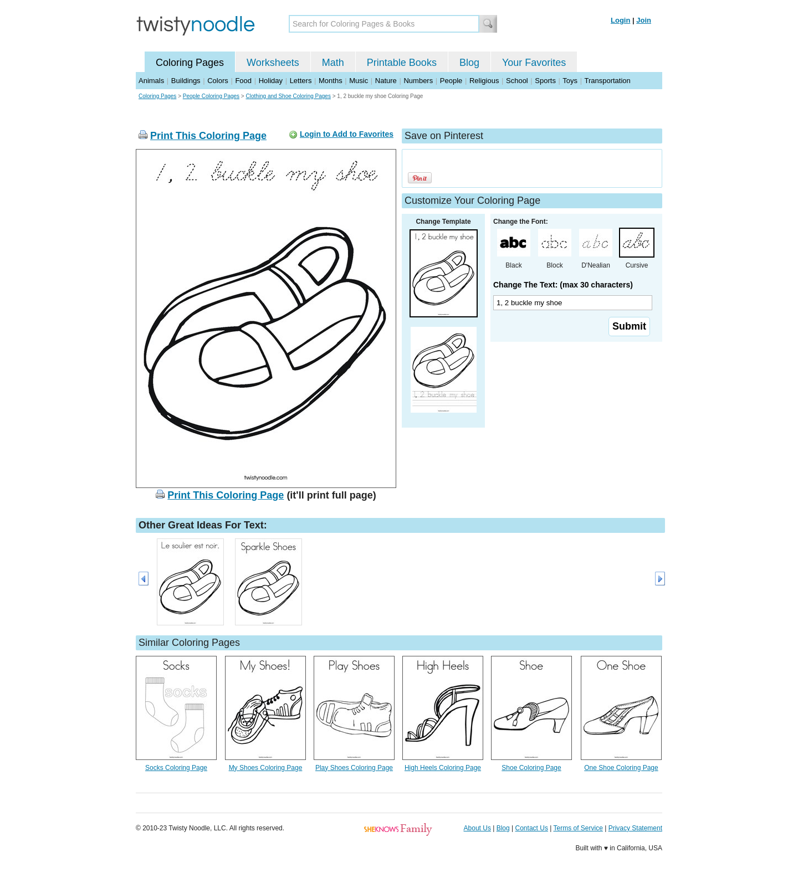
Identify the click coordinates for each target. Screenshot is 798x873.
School (517, 80)
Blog (469, 62)
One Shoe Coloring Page (621, 768)
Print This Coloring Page (208, 135)
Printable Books (402, 62)
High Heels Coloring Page (443, 768)
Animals (151, 80)
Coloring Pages (190, 62)
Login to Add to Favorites (346, 134)
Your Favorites (534, 62)
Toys (569, 80)
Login (620, 20)
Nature (386, 80)
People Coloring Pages (211, 96)
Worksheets (273, 62)
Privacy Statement (635, 828)
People (451, 80)
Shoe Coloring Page (531, 768)
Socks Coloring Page (176, 768)
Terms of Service (577, 828)
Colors (217, 80)
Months (330, 80)
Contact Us (531, 828)
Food (243, 80)
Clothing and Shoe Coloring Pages (287, 96)
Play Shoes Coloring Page (354, 768)
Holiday (271, 80)
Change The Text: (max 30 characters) (563, 284)
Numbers (418, 80)
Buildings (186, 80)
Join (643, 20)
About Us (477, 828)
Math (333, 62)
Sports (545, 80)
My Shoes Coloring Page (266, 768)
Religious (484, 80)
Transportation (607, 80)
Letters (301, 80)
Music (358, 80)
